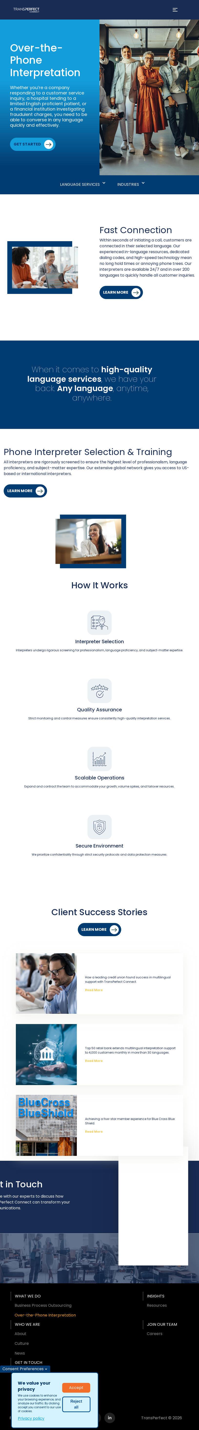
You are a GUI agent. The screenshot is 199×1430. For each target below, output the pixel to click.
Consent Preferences (23, 1369)
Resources (157, 1305)
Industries (128, 184)
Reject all (76, 1404)
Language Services (80, 184)
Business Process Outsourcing (43, 1305)
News (20, 1353)
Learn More (115, 292)
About (20, 1334)
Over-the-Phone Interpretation (45, 1315)
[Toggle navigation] (175, 10)
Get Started (27, 144)
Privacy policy (31, 1418)
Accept (76, 1387)
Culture (22, 1343)
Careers (154, 1334)
